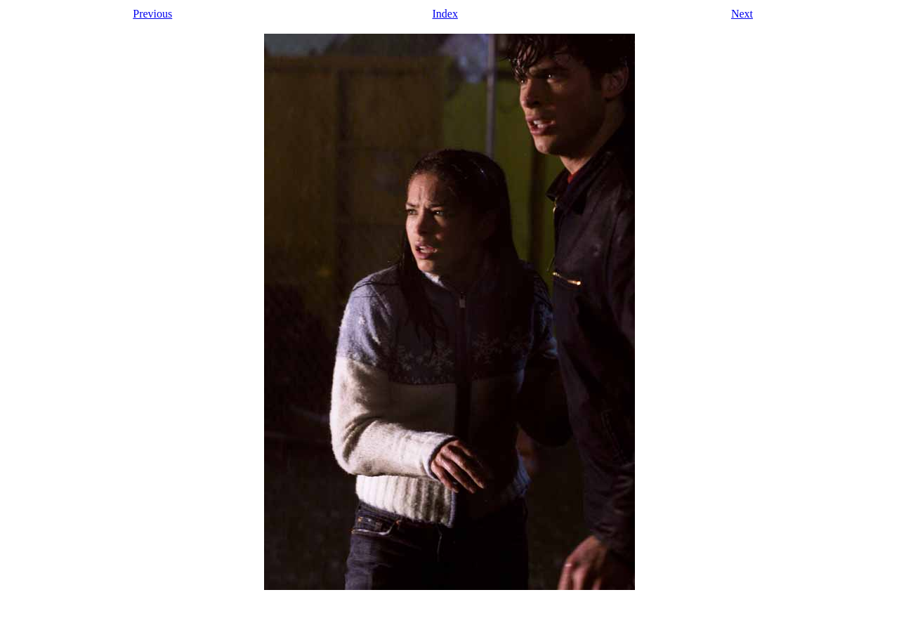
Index (444, 14)
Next (742, 14)
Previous (152, 14)
